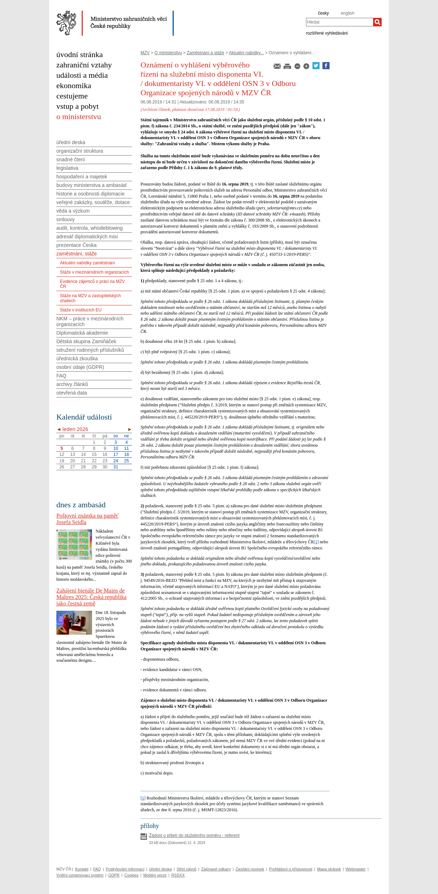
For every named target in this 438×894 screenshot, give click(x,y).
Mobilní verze (155, 875)
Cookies (131, 875)
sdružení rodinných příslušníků (90, 350)
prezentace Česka (76, 245)
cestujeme (72, 95)
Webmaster (356, 869)
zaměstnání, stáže (76, 253)
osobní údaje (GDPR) (80, 367)
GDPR (113, 875)
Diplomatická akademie (82, 333)
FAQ (61, 376)
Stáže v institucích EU (81, 310)
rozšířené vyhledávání (327, 33)
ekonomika (73, 85)
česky (323, 13)
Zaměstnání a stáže (205, 52)
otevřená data (71, 393)
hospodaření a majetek (81, 176)
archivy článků (72, 384)
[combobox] (339, 22)
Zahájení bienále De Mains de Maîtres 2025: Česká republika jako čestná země (91, 597)
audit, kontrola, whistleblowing (89, 228)
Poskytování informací (125, 869)
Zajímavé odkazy (216, 869)
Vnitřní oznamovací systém (79, 875)
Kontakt (81, 869)
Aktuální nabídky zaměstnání (87, 262)
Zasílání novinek (250, 869)
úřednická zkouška (77, 358)
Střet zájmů (187, 869)
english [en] (347, 13)
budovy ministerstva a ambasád (91, 185)
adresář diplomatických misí (87, 236)
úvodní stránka (79, 54)
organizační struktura (79, 151)
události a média (82, 75)
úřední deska (70, 142)
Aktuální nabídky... (246, 52)
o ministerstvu (78, 116)
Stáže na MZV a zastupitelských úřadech (90, 298)
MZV (145, 52)
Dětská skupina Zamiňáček (86, 341)
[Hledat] (377, 22)
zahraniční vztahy (84, 64)
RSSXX (177, 875)
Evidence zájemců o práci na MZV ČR (92, 284)
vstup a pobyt (77, 106)
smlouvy (65, 219)
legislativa (67, 168)
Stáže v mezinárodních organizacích (94, 272)
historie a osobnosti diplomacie (90, 194)
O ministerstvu (168, 52)
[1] (316, 541)
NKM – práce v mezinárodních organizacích (89, 321)
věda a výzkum (73, 211)
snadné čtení (70, 159)
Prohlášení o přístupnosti (290, 869)
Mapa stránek (329, 869)
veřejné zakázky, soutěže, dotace (93, 202)
